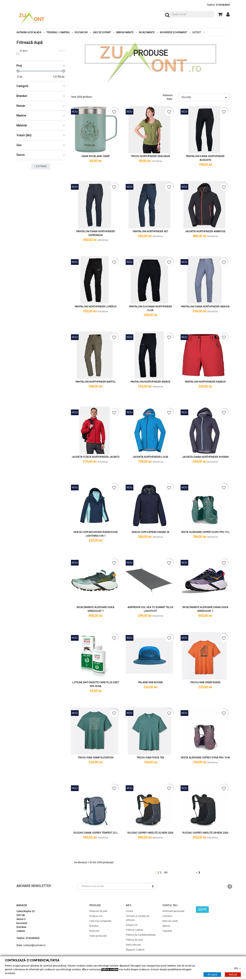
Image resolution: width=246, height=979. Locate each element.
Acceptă (212, 974)
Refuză (233, 974)
